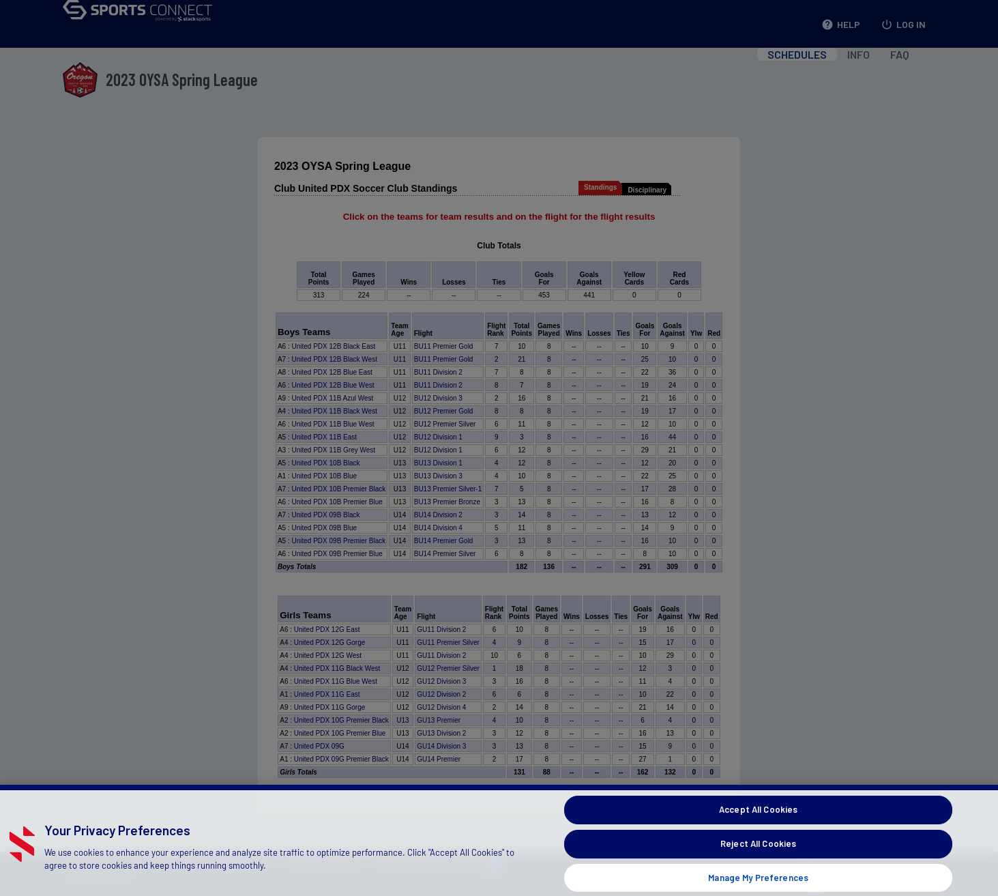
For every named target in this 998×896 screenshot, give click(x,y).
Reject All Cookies (758, 861)
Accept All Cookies (758, 828)
